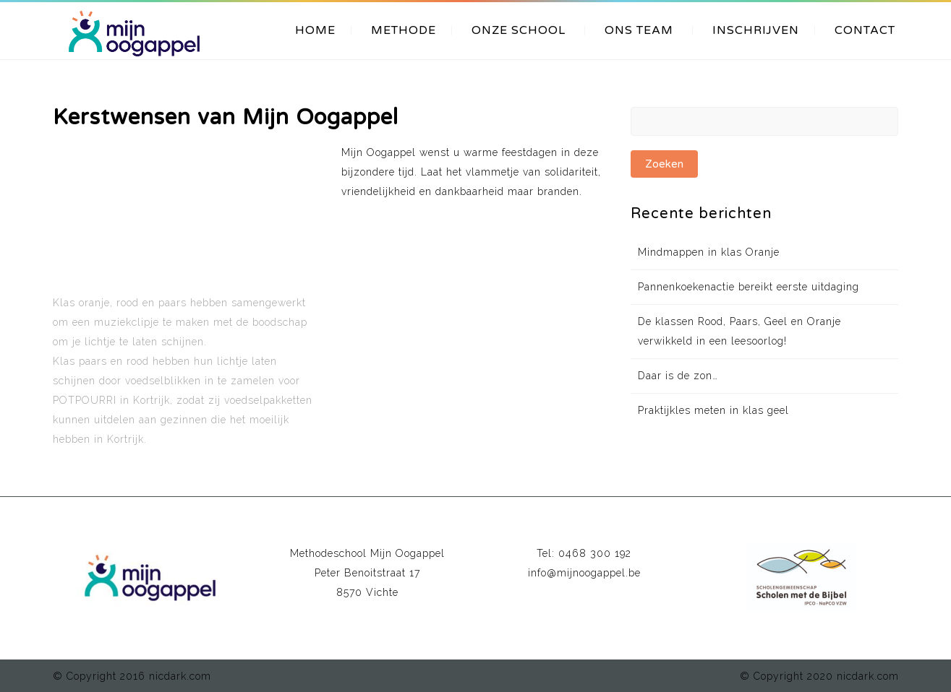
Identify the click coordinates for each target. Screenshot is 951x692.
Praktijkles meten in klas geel (713, 410)
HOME (315, 30)
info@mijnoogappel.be (584, 573)
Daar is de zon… (678, 375)
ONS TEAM (639, 30)
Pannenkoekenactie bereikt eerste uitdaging (748, 287)
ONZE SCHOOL (519, 30)
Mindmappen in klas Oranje (709, 252)
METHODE (403, 30)
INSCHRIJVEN (755, 30)
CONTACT (865, 30)
